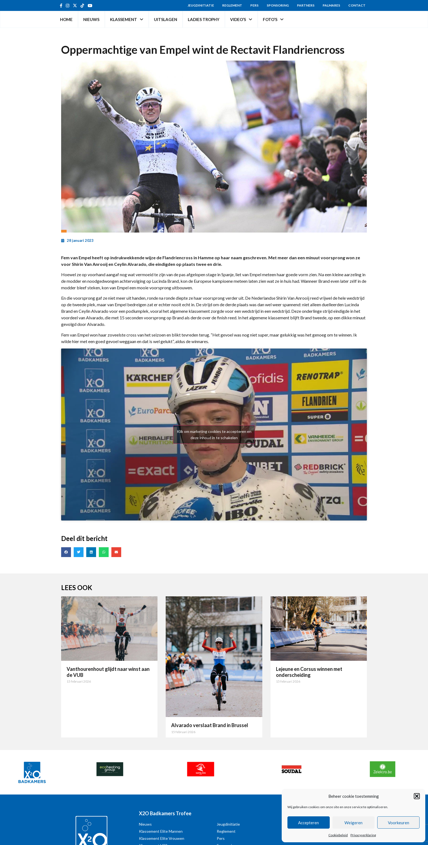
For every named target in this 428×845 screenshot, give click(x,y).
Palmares (331, 5)
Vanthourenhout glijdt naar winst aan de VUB (108, 672)
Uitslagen (165, 19)
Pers (254, 5)
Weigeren (353, 822)
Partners (305, 5)
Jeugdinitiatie (201, 5)
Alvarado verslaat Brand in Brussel (209, 725)
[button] (417, 796)
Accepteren (308, 822)
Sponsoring (278, 5)
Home (66, 19)
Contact (356, 5)
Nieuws (91, 19)
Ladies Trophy (203, 19)
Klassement (126, 19)
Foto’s (273, 19)
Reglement (232, 5)
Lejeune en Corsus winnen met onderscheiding (309, 672)
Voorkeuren (398, 822)
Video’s (241, 19)
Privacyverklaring (363, 835)
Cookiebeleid (338, 835)
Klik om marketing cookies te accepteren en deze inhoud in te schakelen (214, 434)
